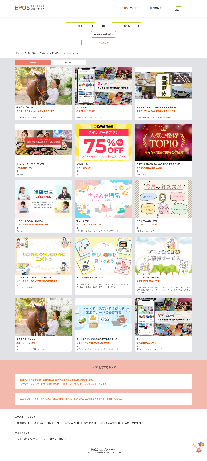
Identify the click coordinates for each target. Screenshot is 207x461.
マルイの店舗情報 (27, 438)
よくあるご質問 (110, 422)
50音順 (68, 62)
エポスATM (72, 422)
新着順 (33, 62)
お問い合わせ (133, 422)
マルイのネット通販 (55, 438)
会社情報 (23, 422)
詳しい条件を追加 (103, 34)
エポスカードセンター (47, 422)
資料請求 (90, 422)
